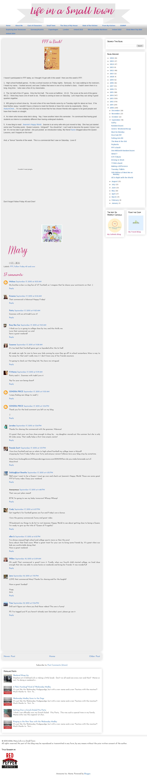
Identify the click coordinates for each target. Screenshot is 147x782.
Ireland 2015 (78, 29)
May (113, 191)
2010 (112, 108)
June (114, 188)
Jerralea (12, 426)
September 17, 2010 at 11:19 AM (30, 372)
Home (8, 25)
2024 (112, 64)
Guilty (113, 123)
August (115, 181)
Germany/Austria (37, 29)
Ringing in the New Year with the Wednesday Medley (35, 722)
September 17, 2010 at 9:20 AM (27, 311)
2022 (112, 70)
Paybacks (115, 144)
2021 (112, 74)
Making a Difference (119, 166)
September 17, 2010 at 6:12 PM (27, 537)
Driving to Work (117, 160)
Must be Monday (117, 132)
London (66, 29)
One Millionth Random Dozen (123, 151)
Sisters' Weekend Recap (121, 129)
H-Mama (13, 372)
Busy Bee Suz (14, 325)
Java (11, 576)
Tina (11, 603)
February (115, 200)
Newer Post (9, 656)
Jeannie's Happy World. (32, 125)
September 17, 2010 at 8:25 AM (28, 282)
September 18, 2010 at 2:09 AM (28, 559)
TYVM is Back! (116, 163)
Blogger (87, 774)
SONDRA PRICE (16, 392)
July (114, 184)
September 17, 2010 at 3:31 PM (33, 448)
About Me (19, 25)
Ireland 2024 (10, 33)
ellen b (12, 537)
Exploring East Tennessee (16, 29)
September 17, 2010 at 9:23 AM (33, 325)
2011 (112, 105)
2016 (112, 89)
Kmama (12, 296)
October (115, 117)
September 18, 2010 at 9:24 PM (26, 603)
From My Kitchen (108, 25)
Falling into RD (117, 138)
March (114, 197)
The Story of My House (69, 25)
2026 (112, 58)
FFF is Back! (116, 147)
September (116, 120)
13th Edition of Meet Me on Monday (122, 173)
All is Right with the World (122, 177)
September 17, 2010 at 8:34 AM (29, 296)
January (115, 203)
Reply (11, 288)
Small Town (51, 25)
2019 (112, 80)
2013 (112, 98)
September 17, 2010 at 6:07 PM (27, 509)
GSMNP (123, 25)
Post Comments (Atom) (58, 665)
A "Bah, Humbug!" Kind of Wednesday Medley (32, 687)
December (116, 110)
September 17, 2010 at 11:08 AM (30, 345)
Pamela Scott (14, 448)
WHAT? (114, 154)
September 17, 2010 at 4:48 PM (32, 490)
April (114, 194)
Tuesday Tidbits (118, 169)
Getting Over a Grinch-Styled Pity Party (29, 710)
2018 (112, 83)
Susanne (12, 345)
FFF (11, 267)
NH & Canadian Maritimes (97, 29)
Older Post (94, 656)
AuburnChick (9, 109)
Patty (11, 311)
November (116, 114)
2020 (112, 77)
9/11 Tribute (116, 157)
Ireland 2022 (116, 29)
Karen (73, 130)
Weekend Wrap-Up (21, 675)
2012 (112, 102)
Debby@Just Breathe (18, 473)
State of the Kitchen (90, 25)
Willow (12, 559)
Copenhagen (53, 29)
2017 (112, 86)
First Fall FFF (116, 135)
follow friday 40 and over (24, 267)
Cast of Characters (35, 25)
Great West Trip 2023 (134, 29)
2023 (112, 67)
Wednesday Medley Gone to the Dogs (28, 698)
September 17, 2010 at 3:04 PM (36, 406)
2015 (112, 92)
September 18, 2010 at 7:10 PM (26, 576)
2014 (112, 95)
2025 (112, 61)
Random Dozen (117, 126)
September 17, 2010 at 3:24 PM (28, 426)
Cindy (11, 509)
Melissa (12, 282)
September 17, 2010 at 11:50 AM (36, 392)
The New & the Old (119, 141)
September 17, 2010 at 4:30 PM (40, 473)
